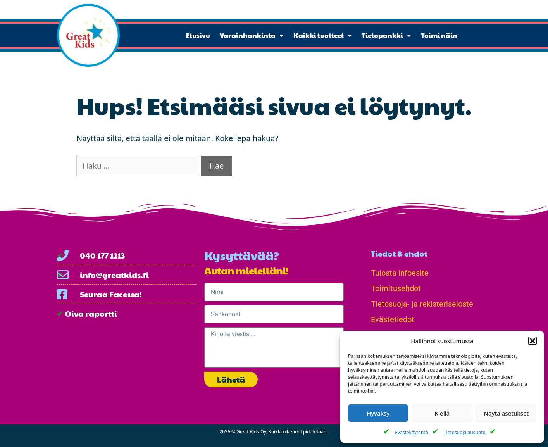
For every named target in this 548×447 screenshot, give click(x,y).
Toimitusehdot (396, 288)
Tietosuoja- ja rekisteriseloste (422, 304)
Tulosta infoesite (400, 273)
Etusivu (198, 35)
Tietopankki (386, 35)
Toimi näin (439, 35)
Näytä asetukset (506, 413)
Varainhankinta (252, 35)
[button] (532, 341)
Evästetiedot (392, 319)
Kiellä (442, 413)
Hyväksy (378, 413)
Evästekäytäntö (411, 432)
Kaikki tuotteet (322, 35)
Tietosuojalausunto (465, 432)
